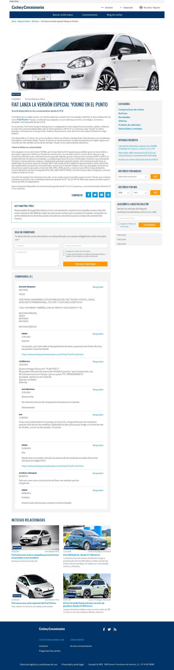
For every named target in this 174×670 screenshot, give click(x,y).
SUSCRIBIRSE (149, 225)
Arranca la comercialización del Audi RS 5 (138, 159)
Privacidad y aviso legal (72, 664)
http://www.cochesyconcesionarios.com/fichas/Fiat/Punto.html (52, 354)
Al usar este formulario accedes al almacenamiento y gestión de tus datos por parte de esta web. (85, 255)
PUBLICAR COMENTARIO (85, 264)
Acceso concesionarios (81, 646)
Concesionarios (90, 14)
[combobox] (132, 176)
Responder (98, 286)
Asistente (107, 7)
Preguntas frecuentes (49, 650)
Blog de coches (114, 14)
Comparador (126, 7)
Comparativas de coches (131, 109)
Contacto (43, 646)
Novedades (124, 117)
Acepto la (78, 251)
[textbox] (132, 176)
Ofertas (123, 120)
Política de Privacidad (82, 251)
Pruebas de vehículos (130, 124)
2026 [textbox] (120, 192)
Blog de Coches (24, 21)
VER (155, 176)
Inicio (14, 21)
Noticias (35, 21)
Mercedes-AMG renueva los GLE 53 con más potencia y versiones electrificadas (138, 154)
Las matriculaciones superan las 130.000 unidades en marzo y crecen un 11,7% (138, 147)
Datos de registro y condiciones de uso (38, 664)
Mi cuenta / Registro (149, 7)
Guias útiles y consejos (130, 128)
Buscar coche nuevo (63, 14)
